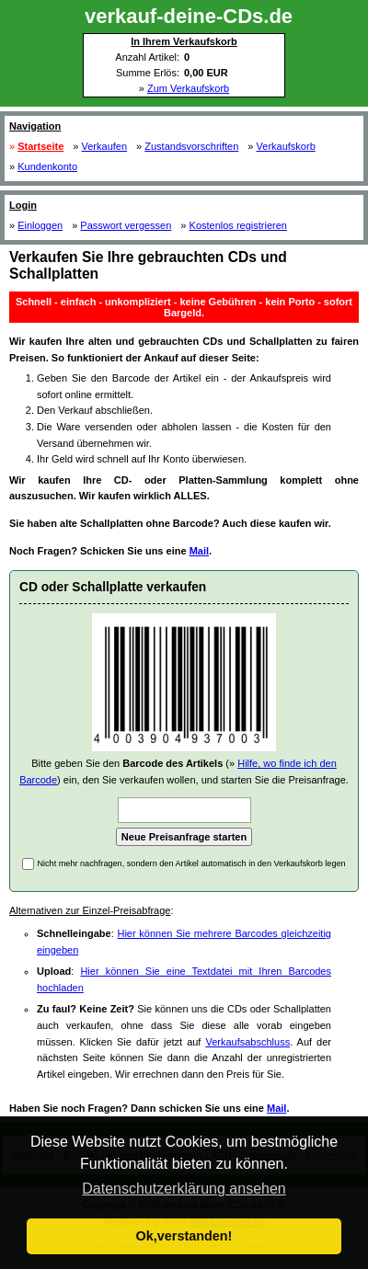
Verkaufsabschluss (247, 1041)
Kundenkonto (47, 166)
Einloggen (40, 225)
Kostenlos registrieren (238, 225)
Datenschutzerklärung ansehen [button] (183, 1188)
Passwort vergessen (125, 225)
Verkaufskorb (286, 146)
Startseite (40, 146)
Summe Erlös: (147, 72)
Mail (199, 550)
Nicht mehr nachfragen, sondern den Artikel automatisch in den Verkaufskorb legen (191, 863)
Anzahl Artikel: (147, 57)
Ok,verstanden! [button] (184, 1236)
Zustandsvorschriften (191, 146)
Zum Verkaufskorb (188, 88)
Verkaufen (105, 146)
